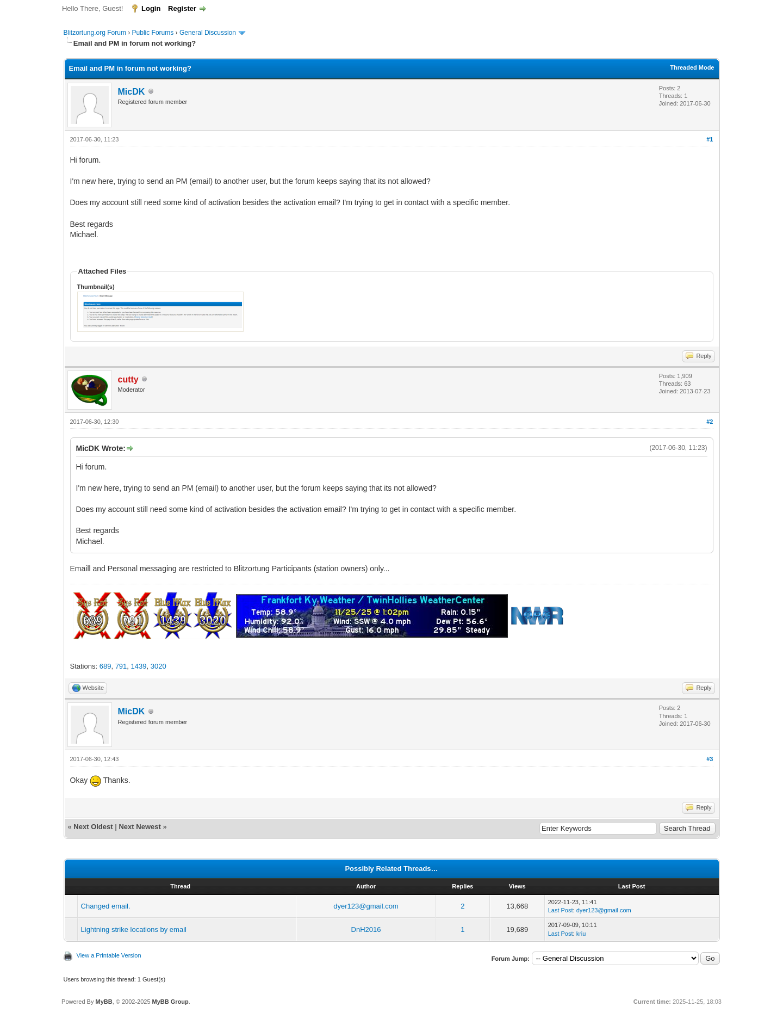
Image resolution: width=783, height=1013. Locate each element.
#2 (709, 421)
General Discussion (207, 32)
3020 (158, 666)
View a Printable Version (109, 955)
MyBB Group (170, 1001)
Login (150, 8)
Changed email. (105, 906)
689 (105, 666)
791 (121, 666)
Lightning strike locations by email (134, 929)
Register (182, 8)
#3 (709, 759)
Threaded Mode (692, 67)
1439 (139, 666)
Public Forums (153, 32)
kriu (581, 933)
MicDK (131, 91)
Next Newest (139, 827)
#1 (709, 139)
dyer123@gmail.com (365, 906)
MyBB (103, 1001)
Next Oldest (93, 827)
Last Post (560, 910)
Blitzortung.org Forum (95, 32)
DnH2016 (366, 929)
